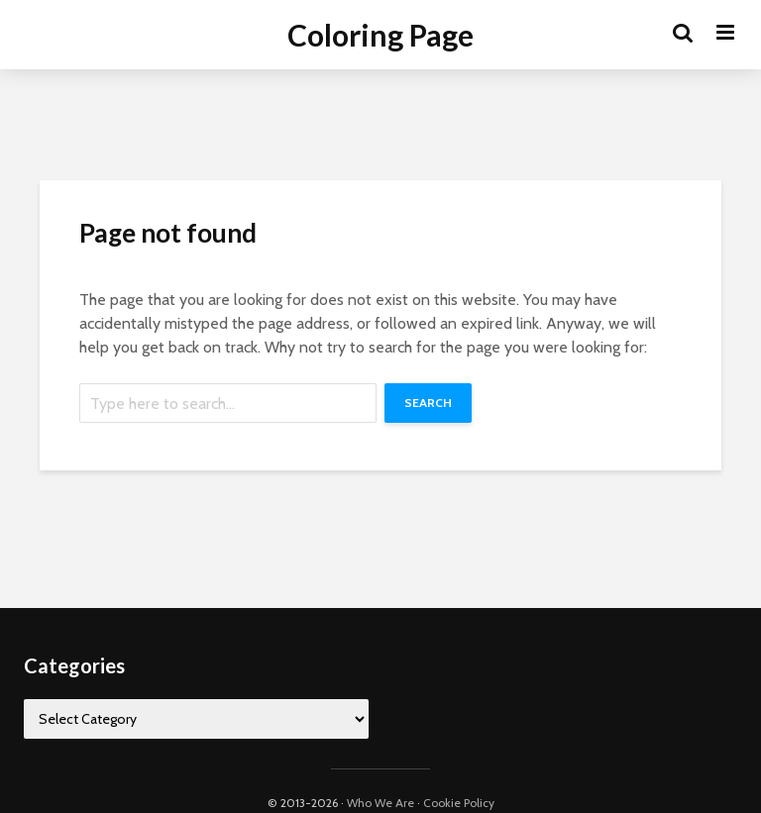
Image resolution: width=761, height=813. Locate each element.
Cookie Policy (458, 802)
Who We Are (380, 802)
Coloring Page (380, 34)
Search (428, 402)
